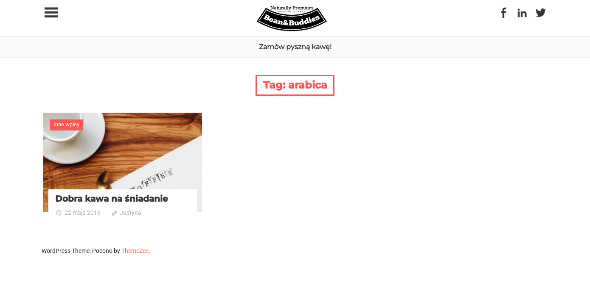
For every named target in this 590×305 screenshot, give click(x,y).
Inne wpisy (66, 124)
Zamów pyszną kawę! (295, 47)
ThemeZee (135, 250)
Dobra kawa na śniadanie (111, 199)
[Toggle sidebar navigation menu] (51, 13)
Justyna (130, 212)
